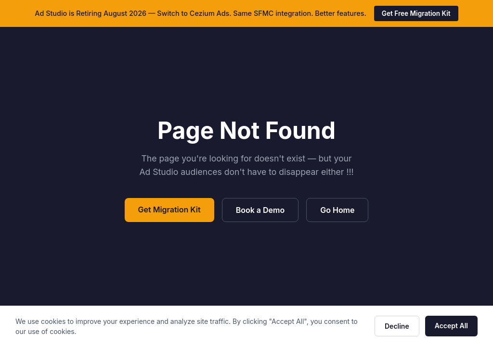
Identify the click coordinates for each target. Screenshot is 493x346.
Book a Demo (260, 210)
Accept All (451, 325)
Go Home (337, 210)
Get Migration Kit (169, 209)
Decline (397, 326)
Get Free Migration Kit (416, 13)
